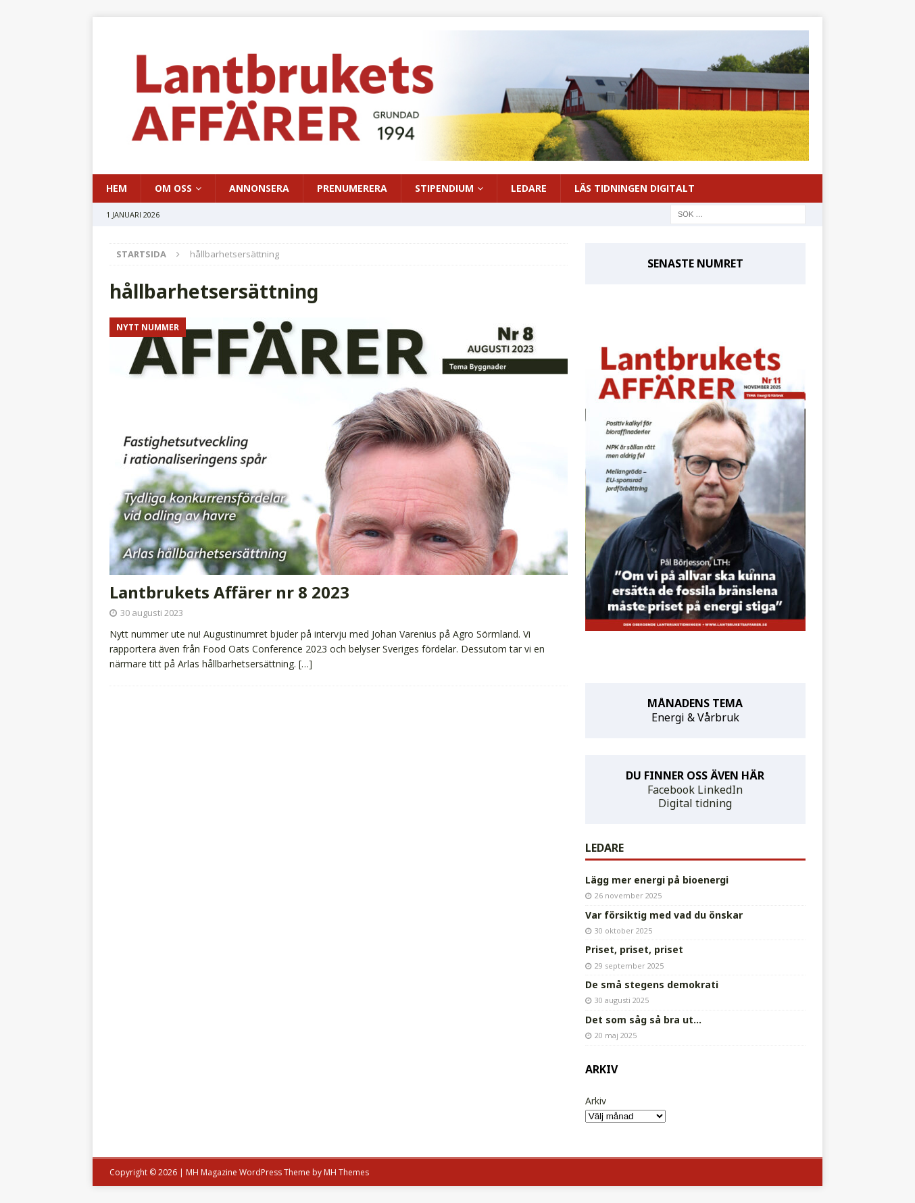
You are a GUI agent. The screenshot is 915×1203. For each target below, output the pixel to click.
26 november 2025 (628, 895)
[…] (305, 663)
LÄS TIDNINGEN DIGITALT (634, 188)
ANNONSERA (259, 188)
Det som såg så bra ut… (643, 1019)
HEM (116, 188)
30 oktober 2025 (623, 930)
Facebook (671, 789)
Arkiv (595, 1100)
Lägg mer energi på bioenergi (656, 879)
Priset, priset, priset (634, 949)
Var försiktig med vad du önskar (664, 914)
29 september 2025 (629, 966)
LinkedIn (720, 789)
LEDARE (529, 188)
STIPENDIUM (444, 188)
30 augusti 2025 (622, 1000)
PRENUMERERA (352, 188)
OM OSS (173, 188)
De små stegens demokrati (651, 984)
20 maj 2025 (616, 1035)
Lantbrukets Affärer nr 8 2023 (229, 592)
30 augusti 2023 (151, 613)
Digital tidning (695, 803)
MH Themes (346, 1172)
